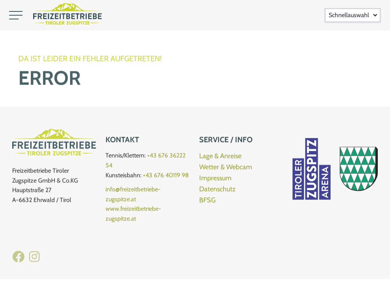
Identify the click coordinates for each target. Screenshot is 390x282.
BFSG (207, 201)
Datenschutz (217, 190)
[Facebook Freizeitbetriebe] (18, 261)
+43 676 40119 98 (166, 176)
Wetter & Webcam (225, 168)
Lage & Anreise (220, 157)
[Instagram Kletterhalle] (34, 261)
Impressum (215, 179)
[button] (15, 15)
